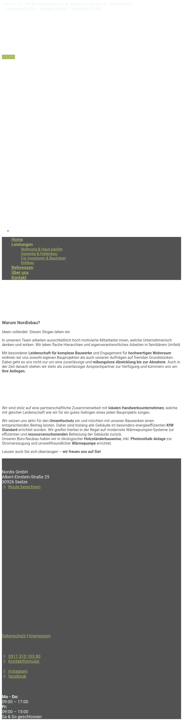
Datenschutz (14, 635)
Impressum (40, 635)
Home (7, 301)
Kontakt (8, 57)
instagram (18, 671)
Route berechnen (24, 486)
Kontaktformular (24, 661)
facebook (17, 676)
